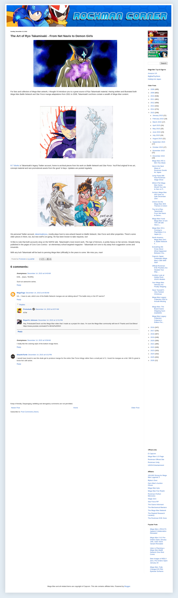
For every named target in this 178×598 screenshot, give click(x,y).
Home (75, 408)
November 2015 (159, 151)
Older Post (135, 408)
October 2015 (158, 147)
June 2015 (157, 132)
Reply (19, 285)
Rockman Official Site (156, 459)
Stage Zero (152, 499)
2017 (153, 331)
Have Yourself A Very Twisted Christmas (158, 292)
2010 (153, 96)
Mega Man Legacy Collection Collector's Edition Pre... (159, 319)
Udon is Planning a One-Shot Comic (157, 551)
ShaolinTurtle (22, 355)
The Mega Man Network (157, 510)
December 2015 (159, 156)
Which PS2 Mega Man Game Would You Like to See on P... (159, 186)
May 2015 (157, 129)
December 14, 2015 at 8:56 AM (37, 293)
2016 (153, 327)
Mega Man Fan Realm (156, 491)
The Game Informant (156, 504)
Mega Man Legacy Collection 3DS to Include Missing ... (159, 300)
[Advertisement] (158, 405)
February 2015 (158, 119)
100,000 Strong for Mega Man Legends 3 (157, 476)
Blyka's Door (152, 480)
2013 (153, 106)
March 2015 (157, 122)
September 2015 (159, 142)
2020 (153, 341)
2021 (153, 344)
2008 (153, 89)
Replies (22, 304)
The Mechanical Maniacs (157, 507)
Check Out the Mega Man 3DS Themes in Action (159, 204)
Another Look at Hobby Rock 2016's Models (158, 277)
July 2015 (156, 135)
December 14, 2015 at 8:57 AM (47, 309)
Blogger (127, 586)
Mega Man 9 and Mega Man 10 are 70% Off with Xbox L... (159, 222)
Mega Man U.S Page (156, 456)
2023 (153, 350)
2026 (153, 360)
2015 (153, 113)
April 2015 (157, 125)
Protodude (27, 309)
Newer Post (15, 408)
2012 (153, 103)
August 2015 (158, 139)
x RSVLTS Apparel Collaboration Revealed (158, 531)
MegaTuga (21, 293)
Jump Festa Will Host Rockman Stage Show (158, 178)
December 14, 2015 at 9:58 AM (39, 340)
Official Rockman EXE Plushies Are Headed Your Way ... (159, 269)
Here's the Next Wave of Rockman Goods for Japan (159, 169)
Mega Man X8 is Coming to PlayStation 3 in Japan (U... (159, 231)
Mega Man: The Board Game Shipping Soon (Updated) (158, 310)
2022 (153, 347)
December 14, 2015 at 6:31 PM (40, 355)
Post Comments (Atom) (30, 412)
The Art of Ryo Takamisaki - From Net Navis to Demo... (159, 212)
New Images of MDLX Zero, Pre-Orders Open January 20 (159, 561)
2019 (153, 337)
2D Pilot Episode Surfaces (156, 569)
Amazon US (152, 73)
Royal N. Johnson (30, 320)
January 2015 (158, 115)
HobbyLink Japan (154, 79)
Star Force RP (153, 502)
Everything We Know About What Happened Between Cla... (159, 250)
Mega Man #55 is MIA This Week (158, 162)
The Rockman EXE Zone (157, 518)
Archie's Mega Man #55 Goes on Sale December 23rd (159, 195)
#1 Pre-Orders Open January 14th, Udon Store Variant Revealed (158, 541)
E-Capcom (152, 454)
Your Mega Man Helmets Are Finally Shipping (159, 285)
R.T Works (14, 165)
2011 (153, 99)
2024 (153, 354)
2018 (153, 334)
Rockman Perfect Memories (154, 495)
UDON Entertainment (156, 465)
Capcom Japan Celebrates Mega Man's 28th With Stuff (159, 259)
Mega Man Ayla (154, 488)
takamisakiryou (41, 234)
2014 (153, 109)
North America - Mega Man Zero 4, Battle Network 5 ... (159, 240)
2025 (153, 357)
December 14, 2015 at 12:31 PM (50, 320)
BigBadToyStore (154, 76)
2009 (153, 93)
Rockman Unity (153, 462)
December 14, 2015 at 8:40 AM (39, 273)
